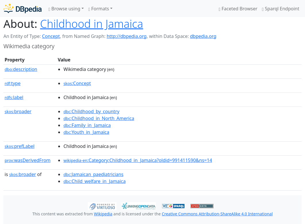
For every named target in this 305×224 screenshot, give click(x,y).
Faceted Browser (238, 8)
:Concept (77, 83)
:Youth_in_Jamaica (86, 132)
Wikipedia (103, 214)
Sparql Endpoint (280, 8)
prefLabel (19, 146)
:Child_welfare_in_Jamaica (94, 181)
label (14, 97)
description (21, 69)
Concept (51, 36)
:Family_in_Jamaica (87, 125)
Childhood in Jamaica (91, 23)
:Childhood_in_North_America (98, 118)
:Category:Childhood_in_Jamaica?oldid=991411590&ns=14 (137, 160)
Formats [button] (98, 8)
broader (18, 111)
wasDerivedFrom (27, 160)
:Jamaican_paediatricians (93, 174)
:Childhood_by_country (91, 111)
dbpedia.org (203, 36)
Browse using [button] (64, 8)
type (13, 83)
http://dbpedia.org (127, 36)
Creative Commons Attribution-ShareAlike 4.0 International (217, 214)
